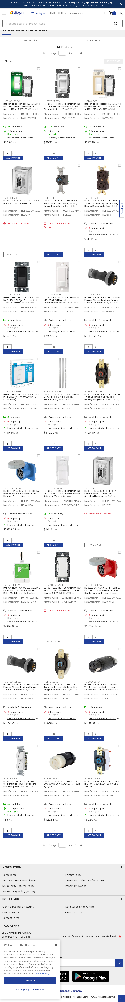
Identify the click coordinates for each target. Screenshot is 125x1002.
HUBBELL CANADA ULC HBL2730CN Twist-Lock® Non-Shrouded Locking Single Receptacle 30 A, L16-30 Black (102, 398)
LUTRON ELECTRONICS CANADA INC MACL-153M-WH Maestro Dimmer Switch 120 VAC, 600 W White (62, 590)
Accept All (30, 980)
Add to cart (13, 158)
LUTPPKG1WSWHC (13, 391)
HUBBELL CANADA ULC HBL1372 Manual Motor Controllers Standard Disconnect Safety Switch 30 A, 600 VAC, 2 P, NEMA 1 (101, 495)
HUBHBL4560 (51, 198)
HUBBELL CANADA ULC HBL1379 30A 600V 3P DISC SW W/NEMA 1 (21, 202)
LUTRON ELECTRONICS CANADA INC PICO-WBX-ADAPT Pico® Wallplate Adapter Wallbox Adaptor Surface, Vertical (62, 495)
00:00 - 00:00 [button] (56, 13)
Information (62, 867)
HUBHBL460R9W (12, 488)
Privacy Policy (73, 874)
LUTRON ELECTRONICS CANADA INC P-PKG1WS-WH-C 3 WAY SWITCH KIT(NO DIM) (21, 397)
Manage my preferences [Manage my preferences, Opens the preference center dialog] (30, 989)
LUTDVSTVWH (91, 101)
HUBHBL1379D (10, 198)
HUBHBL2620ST (92, 778)
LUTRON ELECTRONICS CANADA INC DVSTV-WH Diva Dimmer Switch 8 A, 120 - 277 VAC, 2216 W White (102, 107)
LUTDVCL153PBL (11, 294)
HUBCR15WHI (10, 778)
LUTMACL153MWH (53, 585)
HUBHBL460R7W (93, 585)
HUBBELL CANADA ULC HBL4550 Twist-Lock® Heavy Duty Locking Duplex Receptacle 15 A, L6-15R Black (101, 204)
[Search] (62, 23)
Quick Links (62, 899)
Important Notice (75, 885)
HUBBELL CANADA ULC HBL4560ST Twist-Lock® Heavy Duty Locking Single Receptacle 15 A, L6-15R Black (61, 204)
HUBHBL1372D (91, 488)
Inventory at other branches (21, 137)
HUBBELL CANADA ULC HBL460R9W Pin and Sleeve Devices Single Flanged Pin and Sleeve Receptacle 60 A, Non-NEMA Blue (21, 495)
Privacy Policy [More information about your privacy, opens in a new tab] (42, 973)
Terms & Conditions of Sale (19, 880)
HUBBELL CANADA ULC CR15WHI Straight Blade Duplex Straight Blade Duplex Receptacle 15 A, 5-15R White (21, 785)
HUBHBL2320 (51, 681)
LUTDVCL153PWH (12, 101)
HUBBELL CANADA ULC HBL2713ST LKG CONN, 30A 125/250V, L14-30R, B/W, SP (62, 784)
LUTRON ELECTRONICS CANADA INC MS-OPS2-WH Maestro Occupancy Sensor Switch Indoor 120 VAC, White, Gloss (62, 301)
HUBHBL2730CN (93, 391)
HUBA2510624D (52, 391)
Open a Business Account (18, 906)
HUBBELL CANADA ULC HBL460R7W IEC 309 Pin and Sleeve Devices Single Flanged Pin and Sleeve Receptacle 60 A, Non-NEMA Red (102, 591)
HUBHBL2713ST (52, 778)
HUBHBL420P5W (12, 681)
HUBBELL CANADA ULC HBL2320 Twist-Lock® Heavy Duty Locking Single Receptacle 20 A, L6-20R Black (61, 688)
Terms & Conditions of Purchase (85, 880)
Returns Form (73, 912)
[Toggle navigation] (4, 13)
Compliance (9, 874)
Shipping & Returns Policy (18, 885)
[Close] (56, 945)
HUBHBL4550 (91, 198)
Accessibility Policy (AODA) (18, 891)
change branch (77, 13)
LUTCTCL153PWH (53, 101)
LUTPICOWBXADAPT (54, 488)
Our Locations (10, 912)
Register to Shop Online (80, 906)
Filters (31, 40)
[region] (30, 969)
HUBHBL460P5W (93, 294)
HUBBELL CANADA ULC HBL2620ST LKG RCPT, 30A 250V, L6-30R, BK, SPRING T (101, 784)
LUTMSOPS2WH (52, 294)
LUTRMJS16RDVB (12, 585)
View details (13, 254)
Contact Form (10, 917)
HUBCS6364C (92, 681)
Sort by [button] (92, 40)
